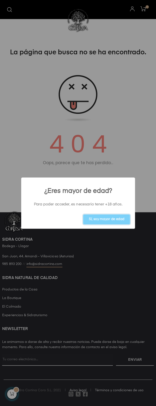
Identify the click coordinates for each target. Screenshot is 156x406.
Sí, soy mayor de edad (106, 219)
